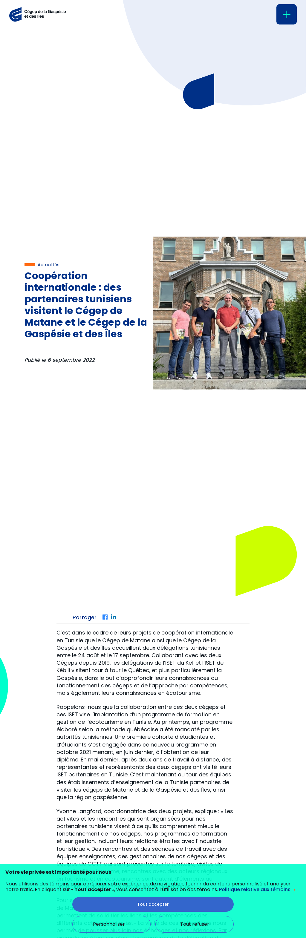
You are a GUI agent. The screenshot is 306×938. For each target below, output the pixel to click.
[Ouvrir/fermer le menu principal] (286, 14)
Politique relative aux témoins (254, 835)
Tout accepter (153, 850)
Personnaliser (111, 870)
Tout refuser (194, 870)
